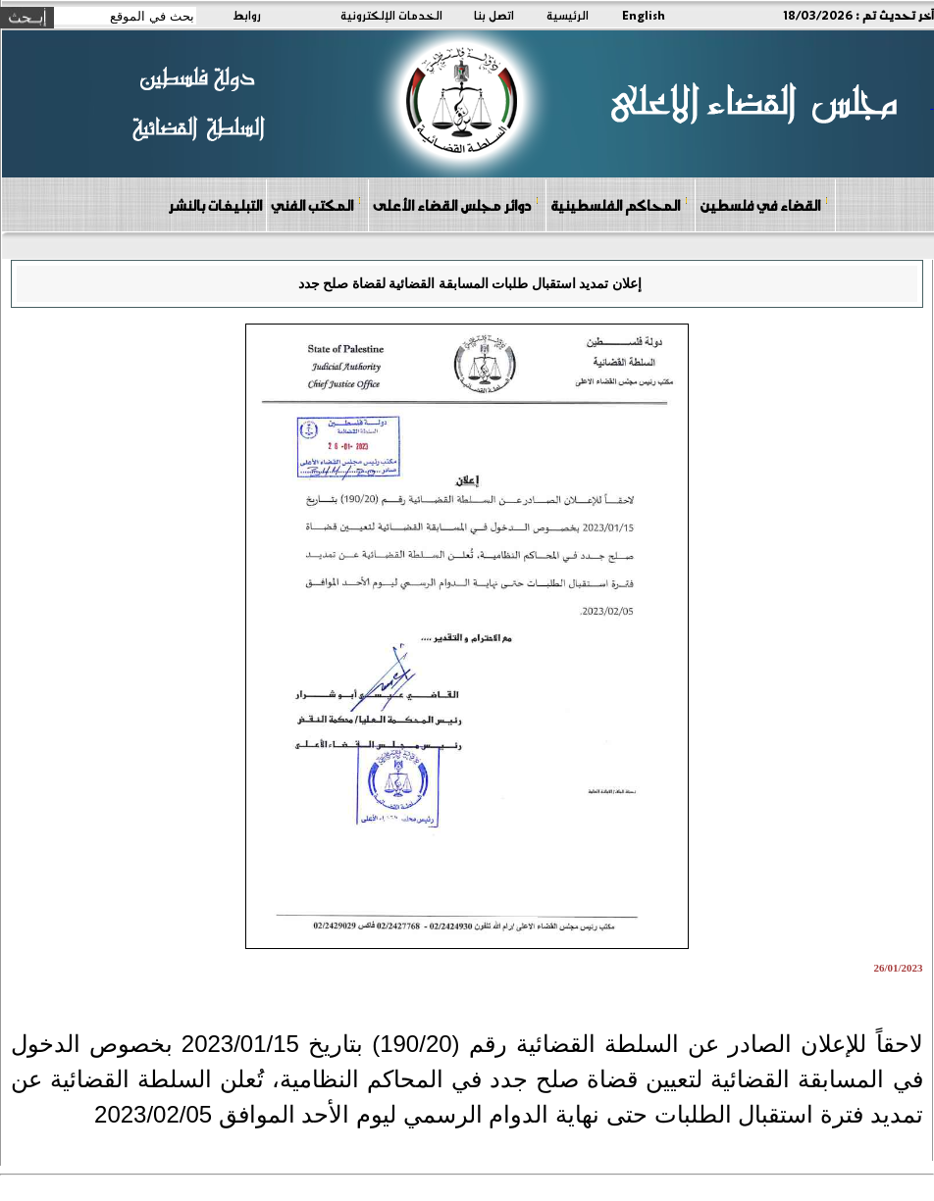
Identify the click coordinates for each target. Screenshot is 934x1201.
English (643, 14)
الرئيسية (567, 14)
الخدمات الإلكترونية (391, 14)
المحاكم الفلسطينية (619, 204)
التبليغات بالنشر (215, 205)
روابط (247, 14)
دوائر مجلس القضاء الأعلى (456, 204)
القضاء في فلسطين (764, 204)
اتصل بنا (494, 14)
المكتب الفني (316, 204)
